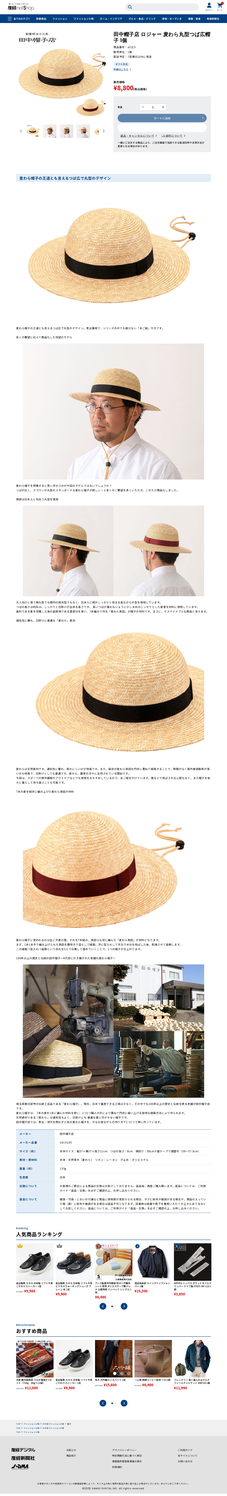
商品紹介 (71, 1458)
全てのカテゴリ (22, 18)
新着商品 (41, 18)
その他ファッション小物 (53, 1426)
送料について (174, 136)
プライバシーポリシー (124, 1453)
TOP (18, 1426)
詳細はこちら (121, 69)
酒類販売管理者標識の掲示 (127, 1464)
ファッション (60, 18)
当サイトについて (188, 1458)
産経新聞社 (213, 18)
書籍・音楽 (194, 18)
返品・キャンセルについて (137, 136)
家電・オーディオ (172, 18)
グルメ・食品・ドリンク (142, 18)
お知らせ (71, 1453)
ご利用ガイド (185, 1453)
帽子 (69, 1426)
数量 (120, 107)
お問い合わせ (185, 1464)
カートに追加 (162, 118)
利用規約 (117, 1470)
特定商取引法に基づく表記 (127, 1458)
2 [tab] (115, 1309)
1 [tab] (112, 1309)
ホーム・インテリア (111, 18)
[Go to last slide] (21, 131)
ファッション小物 (84, 18)
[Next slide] (103, 131)
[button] (33, 131)
